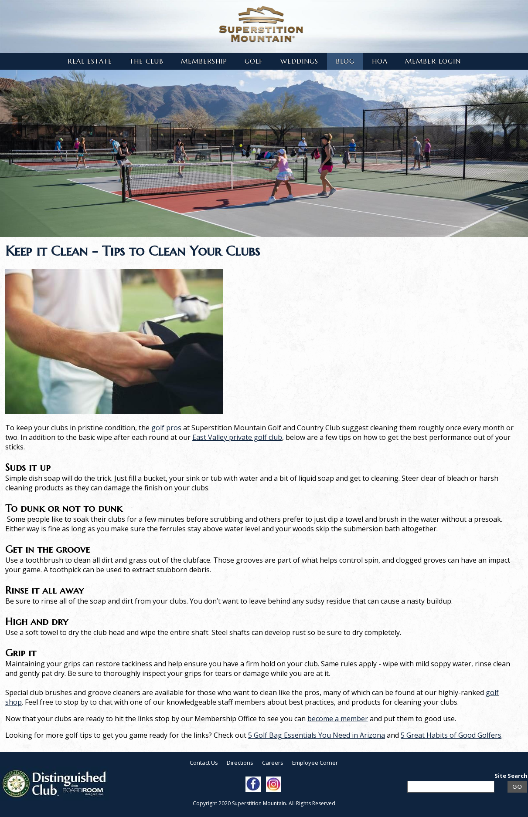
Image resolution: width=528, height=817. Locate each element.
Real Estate (90, 61)
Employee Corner (315, 762)
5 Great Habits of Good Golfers (451, 735)
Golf (254, 61)
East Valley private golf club (237, 437)
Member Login (433, 61)
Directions (240, 762)
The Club (146, 61)
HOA (380, 61)
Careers (272, 762)
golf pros (166, 427)
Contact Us (204, 762)
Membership (204, 61)
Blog (345, 61)
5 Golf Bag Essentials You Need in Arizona (316, 735)
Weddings (299, 61)
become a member (337, 718)
